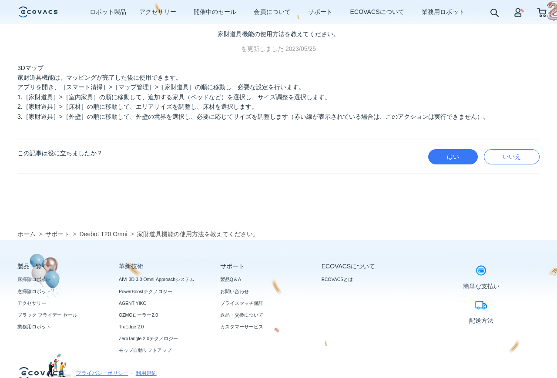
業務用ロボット (34, 326)
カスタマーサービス (241, 326)
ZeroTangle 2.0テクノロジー (148, 338)
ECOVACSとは (337, 279)
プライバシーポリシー (102, 373)
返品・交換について (241, 315)
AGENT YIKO (133, 303)
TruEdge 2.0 (131, 326)
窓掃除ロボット (34, 291)
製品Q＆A (230, 279)
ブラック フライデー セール (47, 315)
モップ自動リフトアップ (145, 350)
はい (453, 156)
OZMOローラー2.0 (138, 315)
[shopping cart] (542, 12)
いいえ (512, 156)
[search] (494, 12)
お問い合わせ (234, 291)
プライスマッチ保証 (241, 303)
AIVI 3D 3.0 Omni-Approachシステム (157, 279)
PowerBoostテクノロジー (145, 291)
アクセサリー (31, 303)
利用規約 (146, 373)
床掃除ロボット (34, 279)
